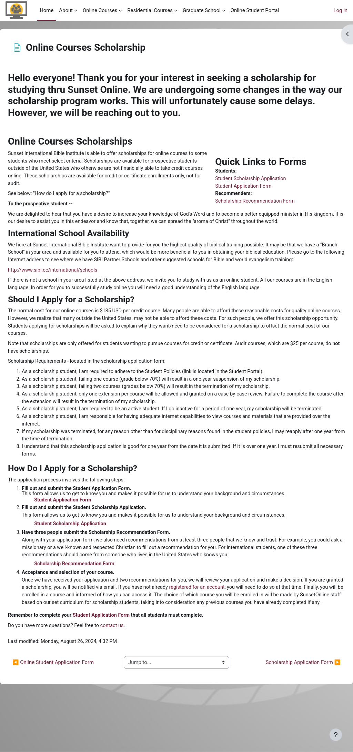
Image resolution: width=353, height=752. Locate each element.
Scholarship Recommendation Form (253, 202)
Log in (340, 10)
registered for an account (282, 630)
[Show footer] (336, 735)
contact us (132, 677)
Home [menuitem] (46, 10)
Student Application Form (241, 187)
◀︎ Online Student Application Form (69, 714)
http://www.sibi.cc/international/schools (70, 288)
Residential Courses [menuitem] (150, 10)
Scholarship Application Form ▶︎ (286, 714)
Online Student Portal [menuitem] (255, 10)
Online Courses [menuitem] (100, 10)
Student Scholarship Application (248, 179)
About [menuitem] (66, 10)
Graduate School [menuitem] (202, 10)
